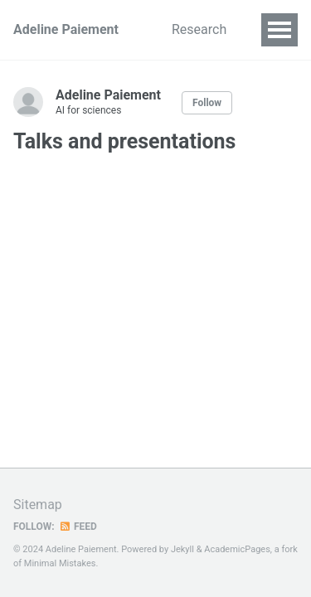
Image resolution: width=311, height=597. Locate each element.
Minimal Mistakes (60, 563)
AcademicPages (237, 549)
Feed (78, 526)
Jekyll (182, 549)
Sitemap (37, 504)
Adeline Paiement (66, 29)
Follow (206, 103)
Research (199, 29)
